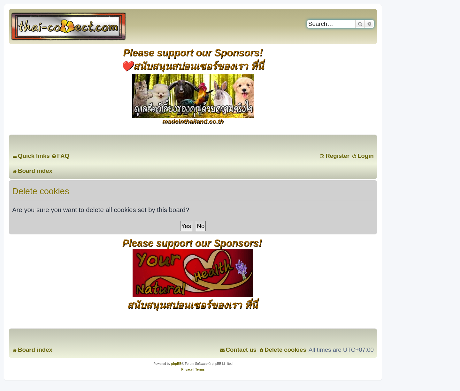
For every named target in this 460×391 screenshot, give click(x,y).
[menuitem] (60, 155)
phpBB (176, 363)
